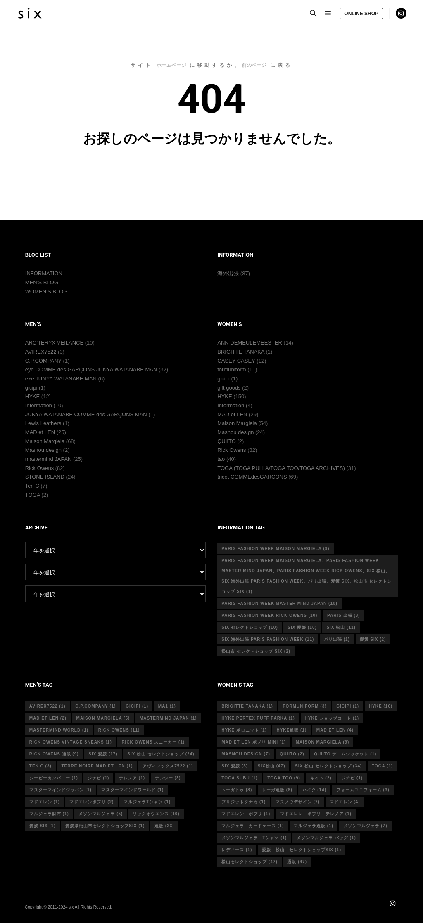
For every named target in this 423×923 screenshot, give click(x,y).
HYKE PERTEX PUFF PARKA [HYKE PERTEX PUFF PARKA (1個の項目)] (258, 718)
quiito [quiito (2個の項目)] (292, 754)
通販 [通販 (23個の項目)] (164, 826)
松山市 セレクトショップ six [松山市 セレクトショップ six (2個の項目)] (255, 651)
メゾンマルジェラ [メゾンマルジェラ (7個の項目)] (365, 826)
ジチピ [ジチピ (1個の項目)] (98, 778)
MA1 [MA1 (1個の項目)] (167, 706)
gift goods (228, 388)
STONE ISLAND (44, 477)
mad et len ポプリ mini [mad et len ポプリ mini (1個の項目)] (253, 742)
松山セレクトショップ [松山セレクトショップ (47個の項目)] (249, 861)
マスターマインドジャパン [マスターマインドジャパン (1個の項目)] (60, 790)
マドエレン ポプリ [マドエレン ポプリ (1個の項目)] (245, 814)
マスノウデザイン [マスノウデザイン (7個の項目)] (298, 802)
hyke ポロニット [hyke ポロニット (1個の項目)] (244, 730)
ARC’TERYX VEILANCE (54, 343)
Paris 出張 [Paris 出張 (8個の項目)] (343, 615)
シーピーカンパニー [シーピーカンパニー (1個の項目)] (53, 778)
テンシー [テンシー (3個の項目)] (168, 778)
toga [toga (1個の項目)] (382, 766)
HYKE (32, 396)
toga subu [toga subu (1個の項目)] (239, 778)
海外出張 (228, 273)
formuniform (231, 369)
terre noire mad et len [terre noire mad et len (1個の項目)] (97, 766)
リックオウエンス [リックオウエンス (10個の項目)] (156, 814)
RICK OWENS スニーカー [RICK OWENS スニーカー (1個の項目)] (153, 742)
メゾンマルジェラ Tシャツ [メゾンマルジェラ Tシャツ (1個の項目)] (254, 838)
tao (221, 459)
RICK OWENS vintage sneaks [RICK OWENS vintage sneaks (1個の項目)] (70, 742)
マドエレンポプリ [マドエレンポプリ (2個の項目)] (91, 802)
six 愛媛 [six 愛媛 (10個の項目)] (302, 627)
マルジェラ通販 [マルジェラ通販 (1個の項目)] (313, 826)
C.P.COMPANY (43, 361)
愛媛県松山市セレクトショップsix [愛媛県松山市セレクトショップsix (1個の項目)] (105, 826)
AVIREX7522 (41, 352)
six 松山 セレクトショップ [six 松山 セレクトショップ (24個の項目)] (160, 754)
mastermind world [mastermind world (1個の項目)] (58, 730)
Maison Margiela (44, 441)
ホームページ (171, 65)
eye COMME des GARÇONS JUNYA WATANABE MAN (91, 369)
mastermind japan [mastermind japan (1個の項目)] (168, 718)
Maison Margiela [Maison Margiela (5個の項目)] (103, 718)
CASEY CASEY (236, 361)
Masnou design (43, 450)
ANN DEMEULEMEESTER (249, 343)
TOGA (32, 495)
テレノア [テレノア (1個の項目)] (132, 778)
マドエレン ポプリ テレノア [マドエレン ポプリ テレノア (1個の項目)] (316, 814)
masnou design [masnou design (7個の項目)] (245, 754)
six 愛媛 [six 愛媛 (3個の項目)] (234, 766)
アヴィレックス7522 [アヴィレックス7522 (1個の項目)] (168, 766)
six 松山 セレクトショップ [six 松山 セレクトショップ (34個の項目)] (328, 766)
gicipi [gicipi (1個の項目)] (137, 706)
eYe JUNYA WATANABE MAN (61, 378)
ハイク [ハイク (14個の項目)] (314, 790)
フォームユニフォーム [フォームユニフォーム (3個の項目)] (363, 790)
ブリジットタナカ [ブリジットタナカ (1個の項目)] (243, 802)
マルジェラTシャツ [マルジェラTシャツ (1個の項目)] (147, 802)
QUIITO (226, 441)
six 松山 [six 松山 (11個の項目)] (340, 627)
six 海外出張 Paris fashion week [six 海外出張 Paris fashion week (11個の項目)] (267, 639)
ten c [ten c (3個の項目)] (40, 766)
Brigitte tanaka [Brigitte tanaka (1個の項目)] (247, 706)
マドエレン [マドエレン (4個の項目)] (345, 802)
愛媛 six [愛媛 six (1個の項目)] (42, 826)
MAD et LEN (40, 432)
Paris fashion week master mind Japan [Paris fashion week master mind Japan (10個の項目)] (279, 603)
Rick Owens (39, 468)
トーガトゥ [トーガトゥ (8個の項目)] (236, 790)
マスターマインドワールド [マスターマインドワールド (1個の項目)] (132, 790)
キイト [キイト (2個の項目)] (321, 778)
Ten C (32, 486)
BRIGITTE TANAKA (240, 352)
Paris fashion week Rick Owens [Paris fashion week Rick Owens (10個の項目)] (269, 615)
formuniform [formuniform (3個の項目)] (304, 706)
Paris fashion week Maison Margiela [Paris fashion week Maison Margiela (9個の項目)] (275, 548)
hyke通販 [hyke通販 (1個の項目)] (291, 730)
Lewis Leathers (43, 423)
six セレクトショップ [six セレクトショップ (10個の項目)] (249, 627)
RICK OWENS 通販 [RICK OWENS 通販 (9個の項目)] (54, 754)
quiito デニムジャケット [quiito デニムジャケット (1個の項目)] (345, 754)
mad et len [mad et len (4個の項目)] (335, 730)
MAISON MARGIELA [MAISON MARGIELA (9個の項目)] (322, 742)
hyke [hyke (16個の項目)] (380, 706)
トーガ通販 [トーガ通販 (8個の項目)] (277, 790)
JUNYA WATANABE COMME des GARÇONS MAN (86, 414)
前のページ (254, 65)
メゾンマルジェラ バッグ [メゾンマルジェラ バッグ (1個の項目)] (326, 838)
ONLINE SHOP (361, 14)
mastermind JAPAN (48, 459)
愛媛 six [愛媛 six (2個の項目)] (373, 639)
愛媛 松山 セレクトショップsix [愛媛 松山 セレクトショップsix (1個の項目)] (301, 849)
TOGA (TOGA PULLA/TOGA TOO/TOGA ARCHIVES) (281, 468)
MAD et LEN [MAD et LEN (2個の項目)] (48, 718)
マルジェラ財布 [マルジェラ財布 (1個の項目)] (49, 814)
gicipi (31, 388)
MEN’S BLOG (41, 282)
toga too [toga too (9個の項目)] (283, 778)
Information (38, 405)
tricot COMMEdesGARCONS (252, 477)
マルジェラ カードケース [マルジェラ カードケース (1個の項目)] (252, 826)
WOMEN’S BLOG (46, 291)
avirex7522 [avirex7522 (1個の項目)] (47, 706)
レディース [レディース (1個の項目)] (236, 849)
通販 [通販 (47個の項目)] (297, 861)
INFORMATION (43, 273)
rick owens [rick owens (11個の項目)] (119, 730)
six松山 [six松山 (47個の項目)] (271, 766)
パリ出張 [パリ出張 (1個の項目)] (337, 639)
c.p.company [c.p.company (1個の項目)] (95, 706)
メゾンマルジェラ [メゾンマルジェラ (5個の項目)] (100, 814)
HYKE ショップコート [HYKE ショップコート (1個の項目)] (332, 718)
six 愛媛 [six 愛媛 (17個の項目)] (102, 754)
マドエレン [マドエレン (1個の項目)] (44, 802)
